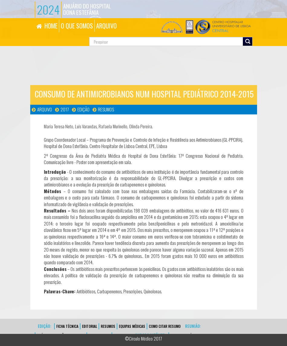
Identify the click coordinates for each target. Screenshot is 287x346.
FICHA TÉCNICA (67, 326)
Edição (83, 109)
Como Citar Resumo (165, 326)
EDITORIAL (89, 326)
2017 (64, 109)
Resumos (106, 109)
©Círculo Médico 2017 (143, 338)
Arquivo (44, 109)
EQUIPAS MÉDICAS (132, 326)
